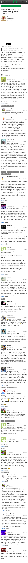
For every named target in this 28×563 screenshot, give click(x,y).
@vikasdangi (8, 110)
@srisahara (9, 369)
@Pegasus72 (10, 476)
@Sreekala (9, 79)
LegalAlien (9, 225)
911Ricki (9, 548)
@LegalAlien (9, 227)
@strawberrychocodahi (12, 178)
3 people (2, 169)
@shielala (9, 347)
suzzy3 (8, 450)
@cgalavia (9, 141)
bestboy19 (9, 437)
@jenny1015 (9, 303)
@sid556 (9, 425)
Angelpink (9, 329)
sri (9, 17)
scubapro (9, 390)
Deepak (9, 247)
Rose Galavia (10, 139)
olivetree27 (9, 117)
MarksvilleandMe (11, 474)
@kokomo (9, 206)
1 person (4, 136)
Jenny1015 (9, 301)
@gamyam (9, 18)
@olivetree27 (9, 119)
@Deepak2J (9, 249)
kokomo (9, 205)
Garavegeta (10, 315)
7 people (2, 72)
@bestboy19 (9, 439)
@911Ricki (9, 550)
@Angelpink (9, 331)
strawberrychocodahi (12, 176)
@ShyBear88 (10, 532)
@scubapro (9, 391)
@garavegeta (10, 317)
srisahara (9, 367)
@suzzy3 (9, 452)
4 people (2, 103)
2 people (2, 296)
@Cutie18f (9, 279)
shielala (9, 345)
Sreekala (9, 78)
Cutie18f (9, 277)
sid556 (8, 423)
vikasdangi (9, 109)
